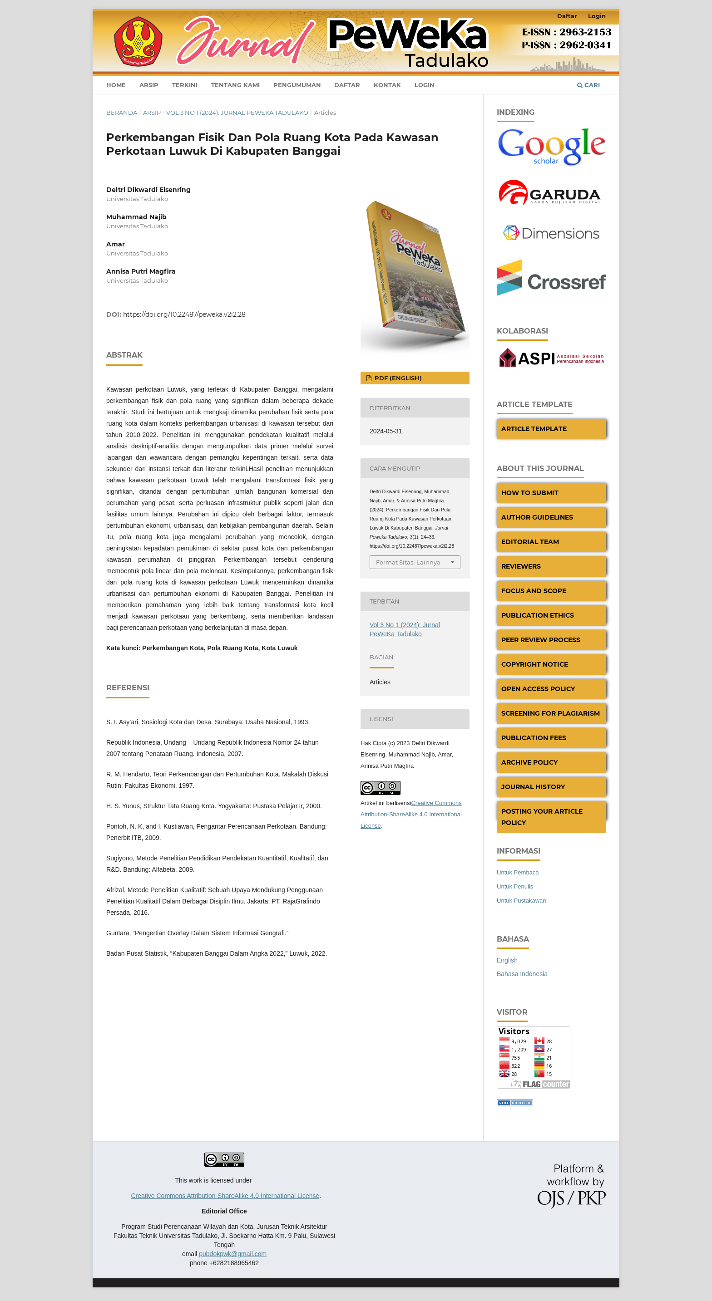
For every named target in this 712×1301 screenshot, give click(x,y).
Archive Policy (529, 762)
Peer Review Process (540, 640)
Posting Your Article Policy (542, 817)
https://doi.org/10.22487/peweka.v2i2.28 (184, 314)
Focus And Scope (533, 591)
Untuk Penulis (515, 886)
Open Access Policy (538, 689)
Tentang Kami (235, 84)
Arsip (148, 84)
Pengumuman (297, 84)
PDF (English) (397, 378)
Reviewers (521, 566)
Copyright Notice (534, 664)
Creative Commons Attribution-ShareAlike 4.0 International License (411, 814)
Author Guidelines (537, 517)
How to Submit (530, 493)
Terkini (185, 84)
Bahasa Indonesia (522, 973)
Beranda (121, 112)
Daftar (347, 84)
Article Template (534, 429)
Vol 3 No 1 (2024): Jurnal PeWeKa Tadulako (237, 112)
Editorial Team (530, 542)
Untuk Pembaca (518, 872)
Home (116, 84)
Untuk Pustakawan (521, 900)
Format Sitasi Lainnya (408, 562)
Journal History (533, 787)
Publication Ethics (537, 615)
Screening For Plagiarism (550, 713)
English (507, 960)
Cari (588, 84)
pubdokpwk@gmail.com (233, 1253)
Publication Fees (533, 738)
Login (425, 84)
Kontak (387, 84)
